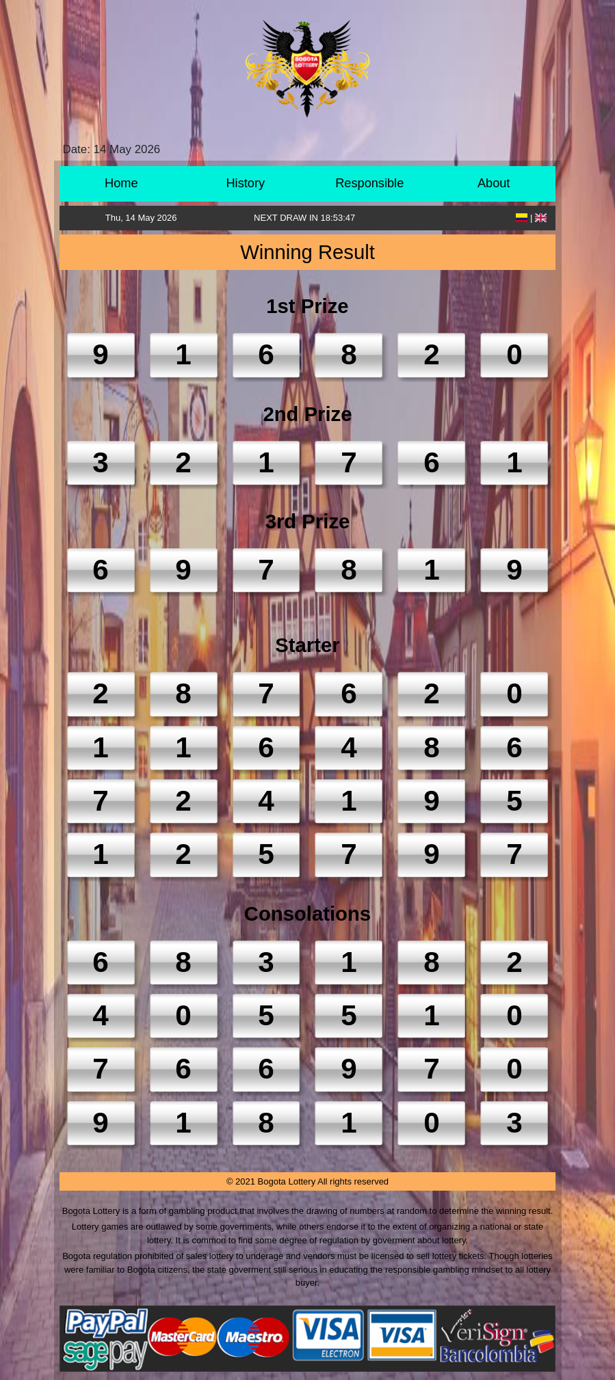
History (245, 183)
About (493, 183)
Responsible (369, 183)
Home (121, 183)
